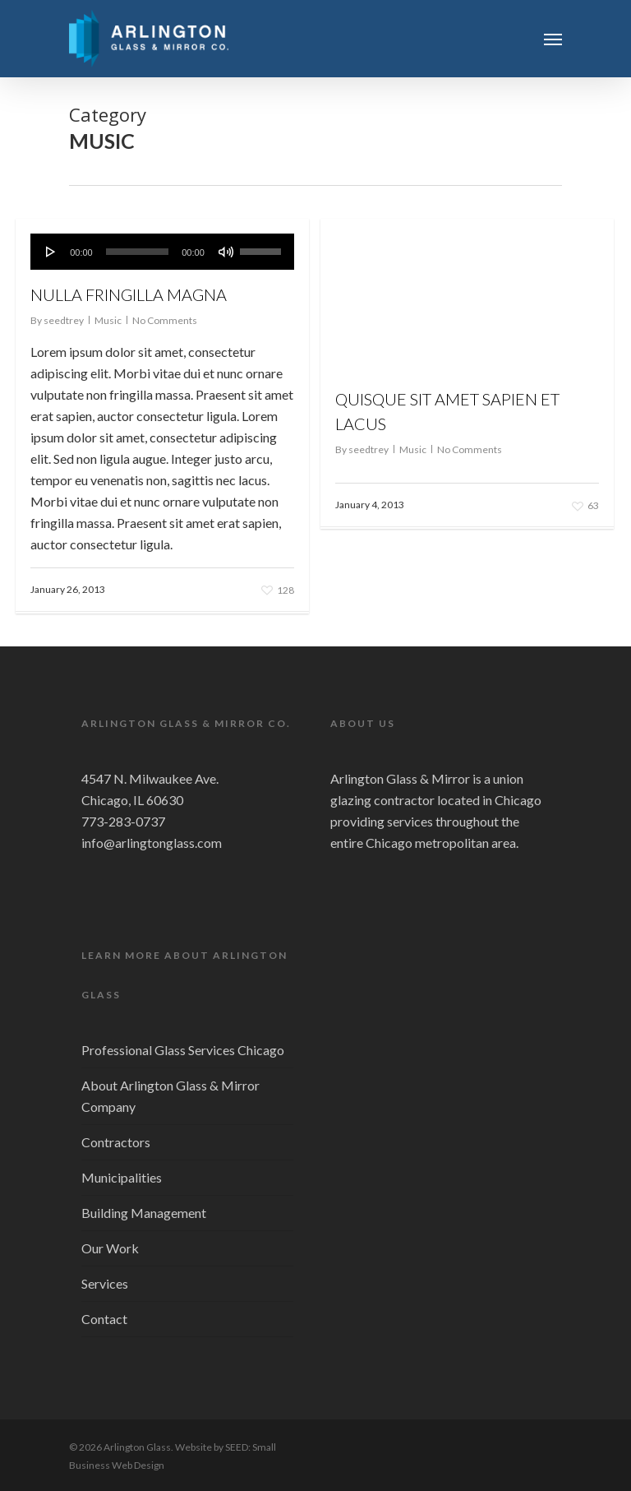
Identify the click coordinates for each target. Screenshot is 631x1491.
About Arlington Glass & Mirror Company (170, 1095)
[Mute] (226, 251)
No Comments (164, 320)
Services (104, 1283)
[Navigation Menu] (553, 38)
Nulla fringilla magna (128, 294)
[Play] (51, 251)
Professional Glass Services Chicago (182, 1050)
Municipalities (121, 1177)
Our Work (110, 1248)
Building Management (143, 1212)
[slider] (137, 251)
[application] (162, 252)
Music (108, 320)
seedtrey (64, 320)
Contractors (115, 1142)
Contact (104, 1319)
